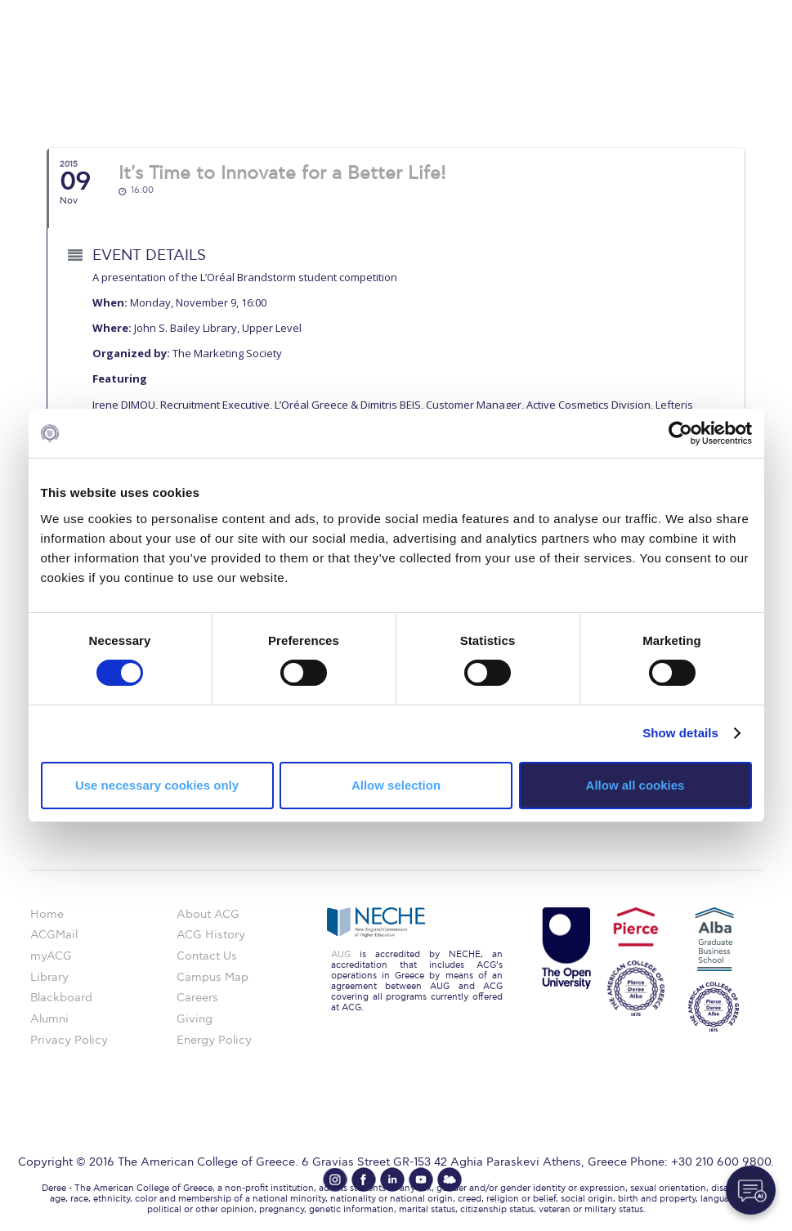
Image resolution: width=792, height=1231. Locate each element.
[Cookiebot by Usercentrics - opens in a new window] (680, 433)
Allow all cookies (635, 785)
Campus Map (212, 977)
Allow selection (396, 785)
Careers (197, 998)
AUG (341, 954)
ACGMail (54, 935)
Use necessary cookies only (157, 785)
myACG (51, 956)
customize (722, 12)
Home (47, 914)
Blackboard (61, 998)
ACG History (211, 935)
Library (49, 977)
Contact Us (207, 956)
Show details (680, 733)
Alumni (49, 1019)
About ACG (208, 914)
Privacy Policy (69, 1040)
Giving (195, 1019)
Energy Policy (214, 1040)
